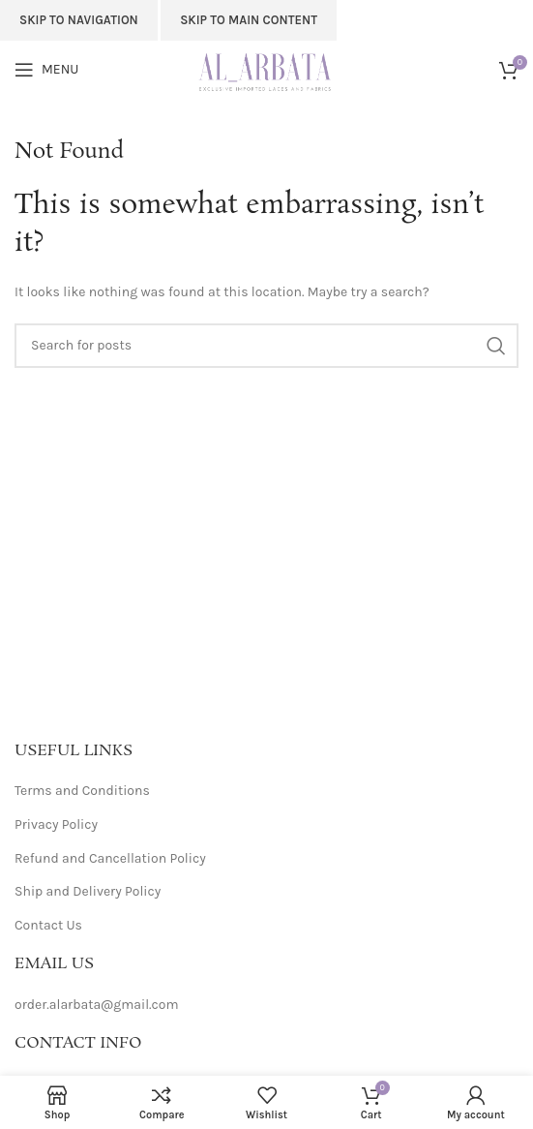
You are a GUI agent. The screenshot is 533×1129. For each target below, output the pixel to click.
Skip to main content (248, 20)
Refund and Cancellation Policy (110, 858)
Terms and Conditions (82, 790)
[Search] (266, 345)
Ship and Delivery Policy (88, 891)
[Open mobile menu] (46, 69)
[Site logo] (266, 68)
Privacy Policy (56, 824)
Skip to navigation (78, 20)
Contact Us (48, 925)
